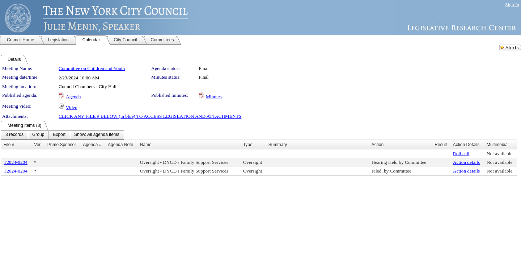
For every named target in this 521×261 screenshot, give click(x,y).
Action (378, 144)
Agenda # (92, 144)
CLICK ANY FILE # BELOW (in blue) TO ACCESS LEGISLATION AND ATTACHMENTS (150, 116)
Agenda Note (120, 144)
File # (9, 144)
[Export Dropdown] (59, 134)
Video (71, 107)
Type (248, 144)
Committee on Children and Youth (92, 68)
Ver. (38, 144)
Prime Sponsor (61, 144)
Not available (499, 153)
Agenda (73, 96)
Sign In (512, 4)
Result (441, 144)
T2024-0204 (15, 162)
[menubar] (62, 135)
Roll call (461, 153)
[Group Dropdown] (38, 134)
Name (146, 144)
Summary (277, 144)
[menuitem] (14, 134)
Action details (466, 162)
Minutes (214, 96)
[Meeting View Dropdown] (97, 134)
